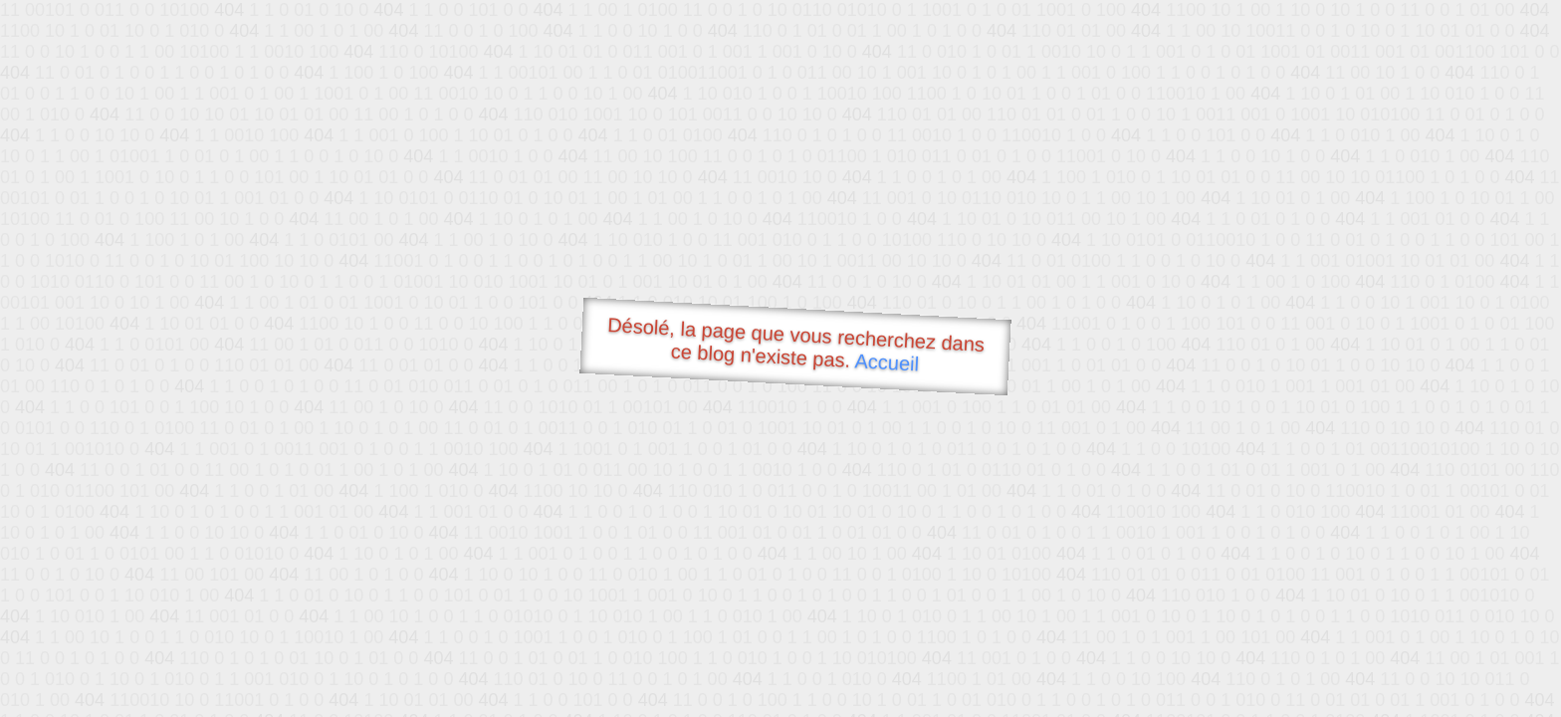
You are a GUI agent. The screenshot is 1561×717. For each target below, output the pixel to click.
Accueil (887, 362)
